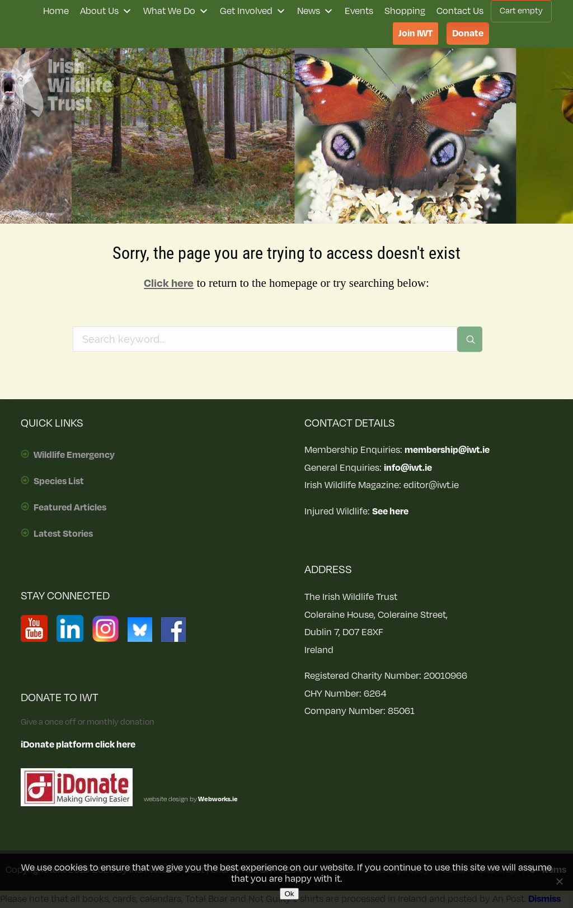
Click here (169, 283)
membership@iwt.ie (447, 450)
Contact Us (459, 11)
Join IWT (415, 33)
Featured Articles (70, 507)
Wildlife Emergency (74, 455)
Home (56, 11)
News (315, 11)
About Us (106, 11)
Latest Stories (63, 534)
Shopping (404, 11)
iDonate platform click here (78, 744)
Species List (59, 481)
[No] (559, 881)
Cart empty (521, 11)
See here (390, 511)
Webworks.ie (217, 799)
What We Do (176, 11)
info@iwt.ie (408, 468)
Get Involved (253, 11)
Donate (467, 33)
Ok (289, 894)
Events (359, 11)
